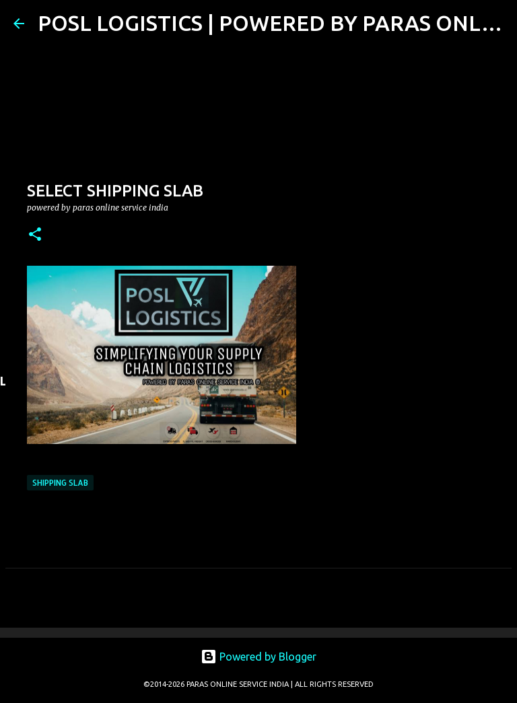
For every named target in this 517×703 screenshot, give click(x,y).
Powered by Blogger (258, 657)
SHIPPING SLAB (60, 483)
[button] (35, 235)
